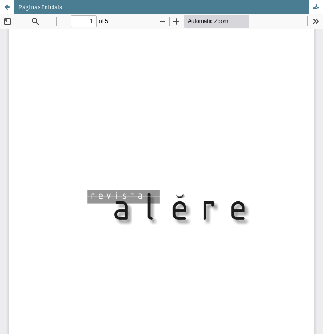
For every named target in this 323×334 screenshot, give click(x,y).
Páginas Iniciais (40, 7)
